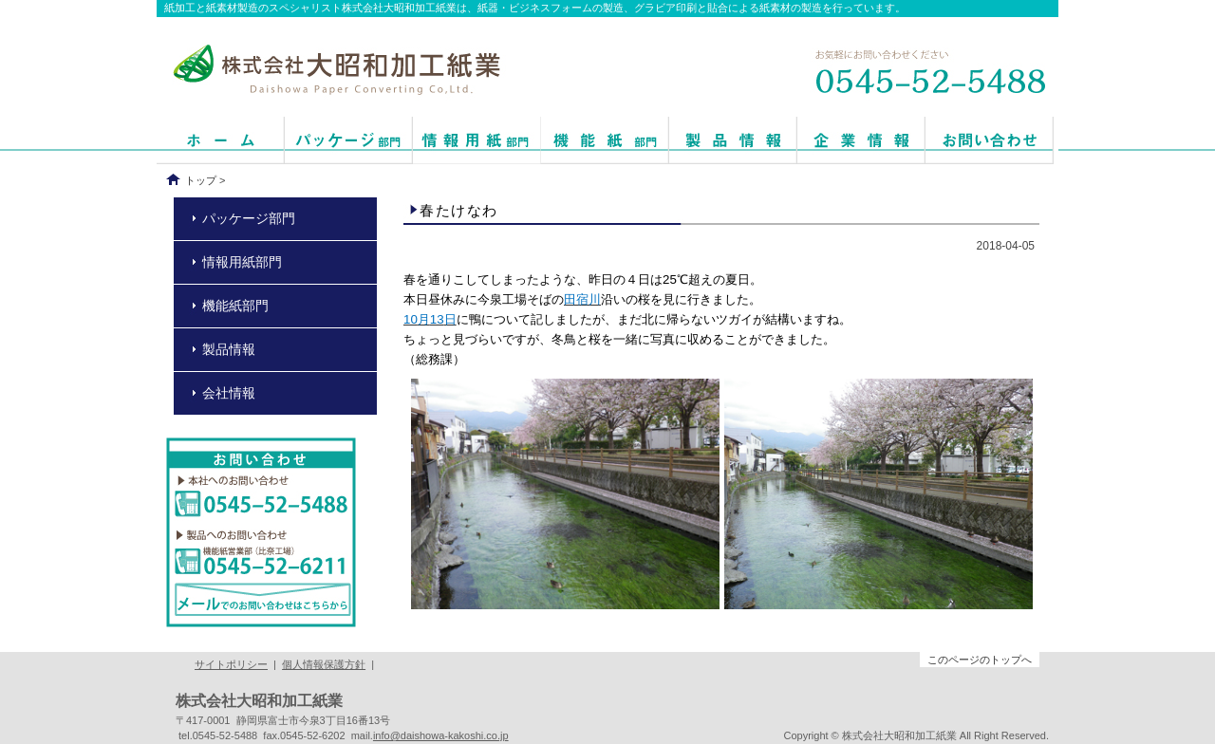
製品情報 (228, 349)
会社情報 (228, 392)
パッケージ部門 (248, 218)
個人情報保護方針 (323, 664)
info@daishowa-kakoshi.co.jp (441, 735)
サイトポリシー (231, 664)
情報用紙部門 (242, 262)
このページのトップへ (979, 659)
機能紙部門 (235, 305)
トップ (200, 180)
